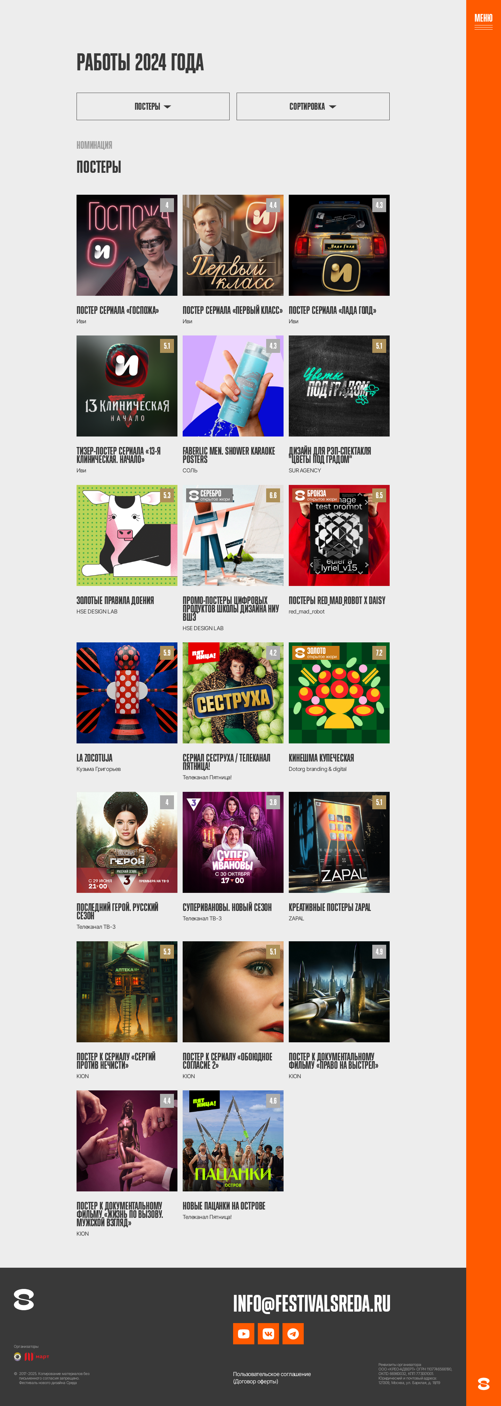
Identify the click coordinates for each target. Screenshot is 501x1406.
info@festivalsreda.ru (314, 1302)
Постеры (147, 106)
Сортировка (307, 106)
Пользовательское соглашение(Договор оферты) (272, 1377)
